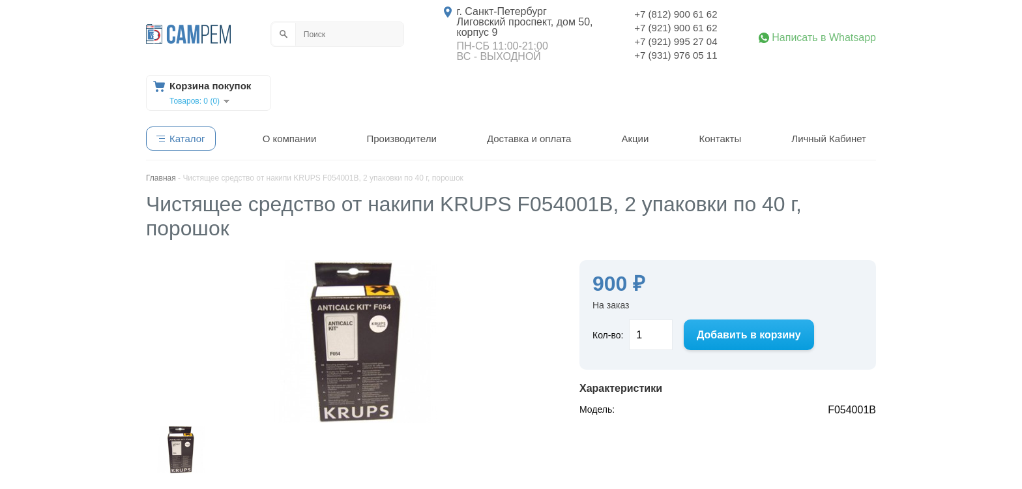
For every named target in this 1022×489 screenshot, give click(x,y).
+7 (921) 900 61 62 (675, 27)
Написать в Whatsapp (824, 38)
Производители (401, 138)
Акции (635, 138)
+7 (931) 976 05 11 (675, 55)
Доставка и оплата (529, 138)
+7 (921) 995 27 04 (675, 41)
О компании (290, 138)
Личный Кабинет (828, 138)
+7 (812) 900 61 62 (675, 14)
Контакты (720, 138)
